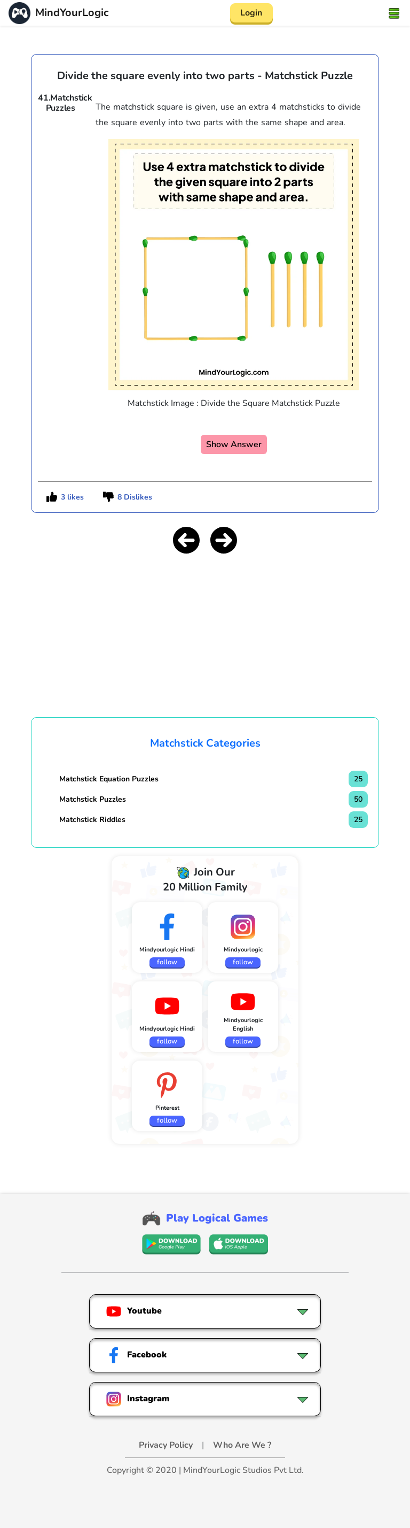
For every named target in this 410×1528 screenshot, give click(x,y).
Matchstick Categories (205, 743)
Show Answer (234, 444)
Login (251, 13)
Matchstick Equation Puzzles (109, 779)
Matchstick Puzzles (92, 799)
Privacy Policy (167, 1445)
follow (167, 962)
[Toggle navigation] (394, 13)
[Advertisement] (205, 638)
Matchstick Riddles (92, 820)
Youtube (134, 1311)
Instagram (137, 1399)
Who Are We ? (242, 1445)
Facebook (136, 1355)
